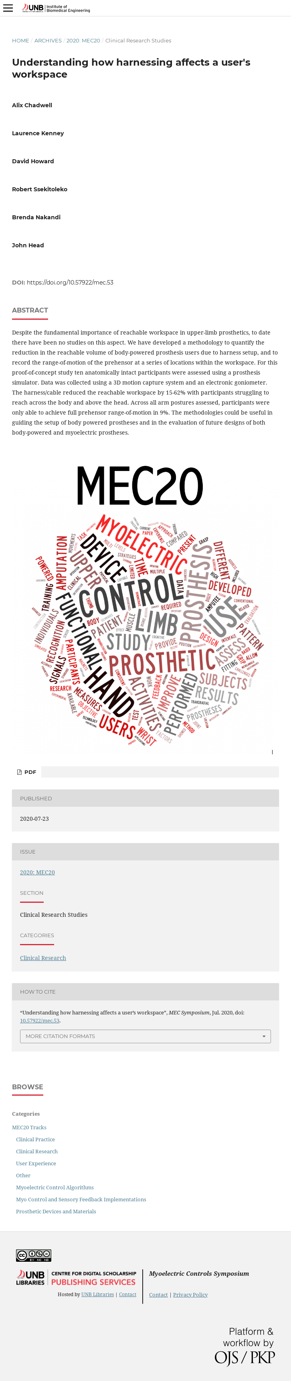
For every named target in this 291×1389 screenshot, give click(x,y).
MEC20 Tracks (29, 1127)
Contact (127, 1294)
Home (20, 40)
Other (23, 1175)
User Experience (36, 1163)
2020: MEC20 (83, 40)
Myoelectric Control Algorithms (55, 1187)
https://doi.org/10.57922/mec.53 (70, 282)
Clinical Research (43, 958)
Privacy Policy (190, 1294)
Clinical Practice (35, 1139)
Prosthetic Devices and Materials (56, 1211)
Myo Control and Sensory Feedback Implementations (81, 1199)
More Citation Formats (60, 1036)
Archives (48, 40)
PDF (29, 772)
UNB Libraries (97, 1294)
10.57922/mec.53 (39, 1020)
